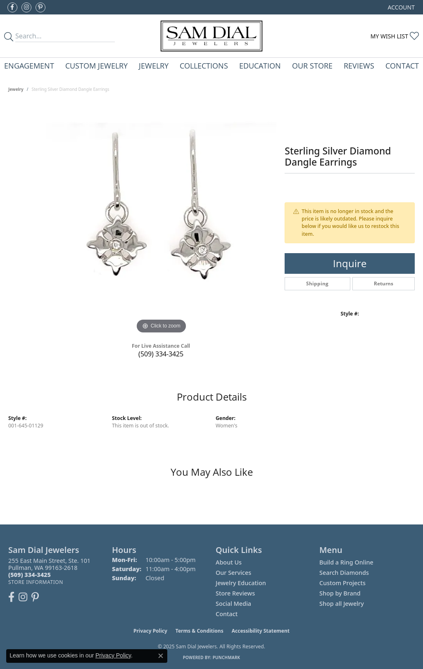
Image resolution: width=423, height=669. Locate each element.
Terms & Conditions (199, 630)
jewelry (16, 89)
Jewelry (154, 65)
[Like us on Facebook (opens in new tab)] (12, 7)
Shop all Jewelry (341, 603)
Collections (204, 65)
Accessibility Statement (261, 630)
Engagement (29, 65)
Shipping (317, 283)
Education (260, 65)
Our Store (312, 65)
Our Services (233, 572)
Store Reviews (235, 593)
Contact (402, 65)
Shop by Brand (340, 593)
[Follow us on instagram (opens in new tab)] (26, 7)
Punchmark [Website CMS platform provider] (226, 657)
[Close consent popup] (160, 655)
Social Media (233, 603)
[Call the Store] (29, 575)
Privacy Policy (150, 630)
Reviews (359, 65)
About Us (229, 562)
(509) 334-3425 (160, 353)
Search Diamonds (344, 572)
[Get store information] (35, 582)
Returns (383, 283)
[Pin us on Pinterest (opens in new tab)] (40, 7)
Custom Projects (342, 583)
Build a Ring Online (346, 562)
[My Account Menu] (401, 7)
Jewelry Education (241, 583)
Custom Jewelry (96, 65)
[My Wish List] (395, 36)
